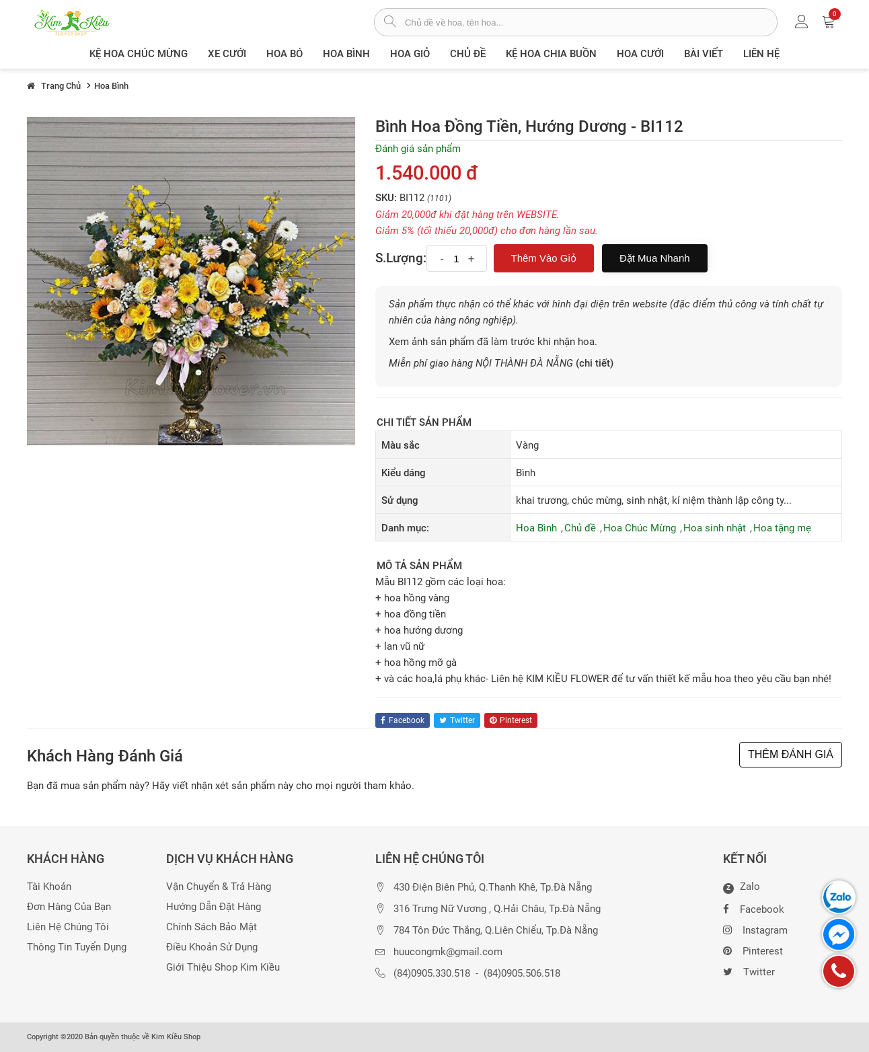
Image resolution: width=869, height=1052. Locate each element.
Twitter (749, 970)
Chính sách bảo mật (211, 927)
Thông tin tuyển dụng (76, 947)
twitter (457, 720)
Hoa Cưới (640, 54)
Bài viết (703, 54)
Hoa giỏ (410, 54)
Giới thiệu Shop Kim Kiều (223, 968)
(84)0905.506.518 (522, 974)
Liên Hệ (761, 54)
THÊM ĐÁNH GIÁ (790, 754)
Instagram (755, 929)
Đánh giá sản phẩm (418, 149)
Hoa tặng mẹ (782, 528)
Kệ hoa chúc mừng (138, 54)
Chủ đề (468, 54)
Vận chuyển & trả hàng (218, 887)
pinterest (511, 720)
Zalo (741, 887)
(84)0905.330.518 (431, 974)
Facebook (753, 908)
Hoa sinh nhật (714, 528)
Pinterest (753, 949)
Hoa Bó (284, 54)
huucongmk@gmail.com (447, 952)
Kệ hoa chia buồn (551, 54)
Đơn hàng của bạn (69, 907)
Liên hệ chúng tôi (68, 927)
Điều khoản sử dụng (212, 947)
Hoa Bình (346, 54)
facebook (402, 720)
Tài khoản (49, 887)
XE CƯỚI (227, 54)
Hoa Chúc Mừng (639, 528)
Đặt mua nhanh (654, 258)
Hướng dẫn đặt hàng (213, 907)
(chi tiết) (594, 363)
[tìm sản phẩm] (390, 23)
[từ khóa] (591, 22)
